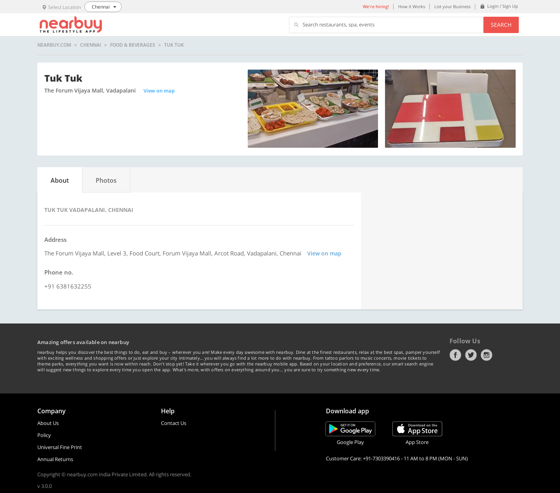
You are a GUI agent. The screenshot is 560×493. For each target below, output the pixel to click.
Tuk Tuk (174, 45)
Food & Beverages (132, 45)
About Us (48, 423)
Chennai (90, 45)
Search (501, 24)
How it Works (411, 6)
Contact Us (173, 423)
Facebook (455, 355)
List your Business (452, 6)
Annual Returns (55, 459)
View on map (159, 90)
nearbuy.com (54, 45)
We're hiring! (376, 6)
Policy (44, 435)
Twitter (471, 355)
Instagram (486, 355)
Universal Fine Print (59, 447)
